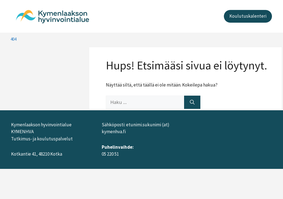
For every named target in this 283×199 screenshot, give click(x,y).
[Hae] (192, 102)
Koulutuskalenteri (247, 16)
